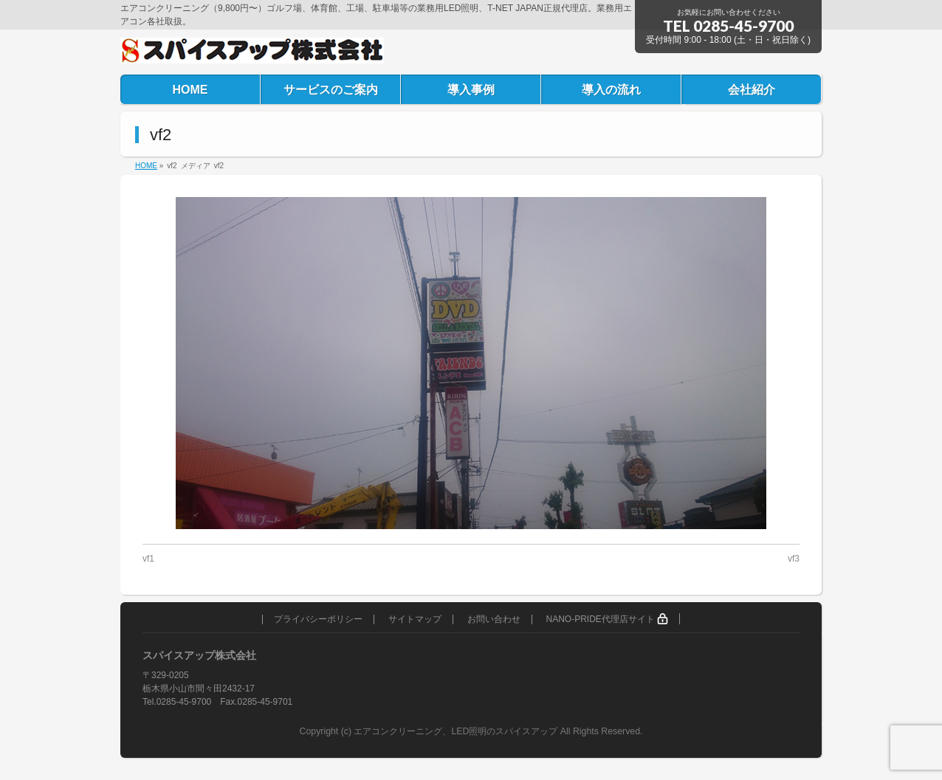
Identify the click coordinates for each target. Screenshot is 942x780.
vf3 (794, 558)
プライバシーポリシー (318, 619)
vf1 (148, 558)
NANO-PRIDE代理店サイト (607, 618)
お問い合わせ (493, 619)
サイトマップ (414, 619)
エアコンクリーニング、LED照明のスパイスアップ (457, 731)
